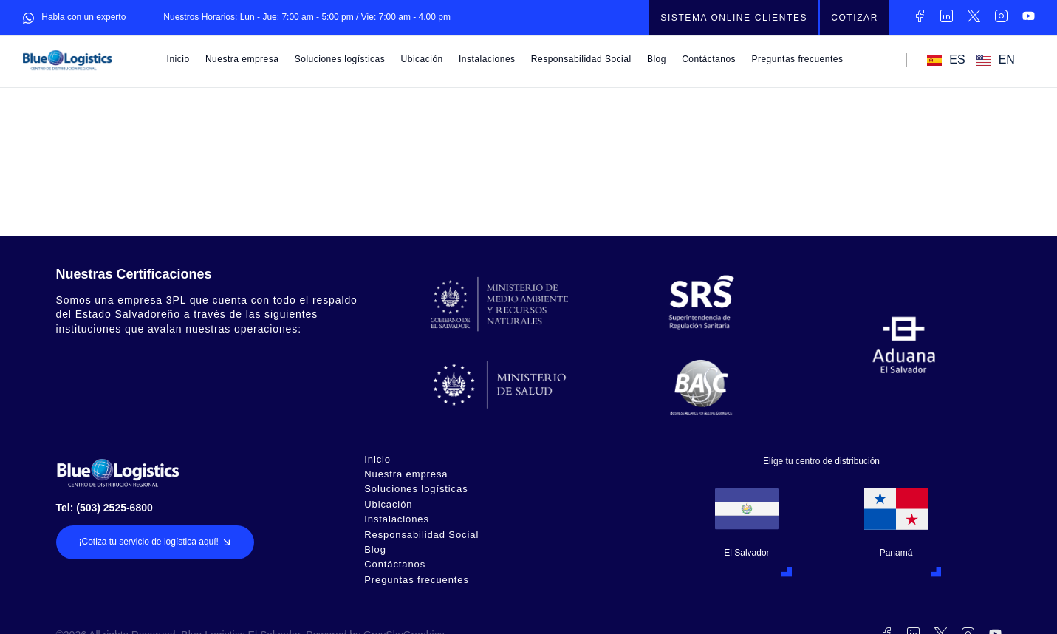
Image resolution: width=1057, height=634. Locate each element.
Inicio (178, 59)
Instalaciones (487, 59)
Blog (656, 59)
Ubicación (422, 59)
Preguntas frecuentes (797, 59)
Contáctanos (709, 59)
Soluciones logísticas (340, 59)
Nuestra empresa (242, 59)
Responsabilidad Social (581, 59)
